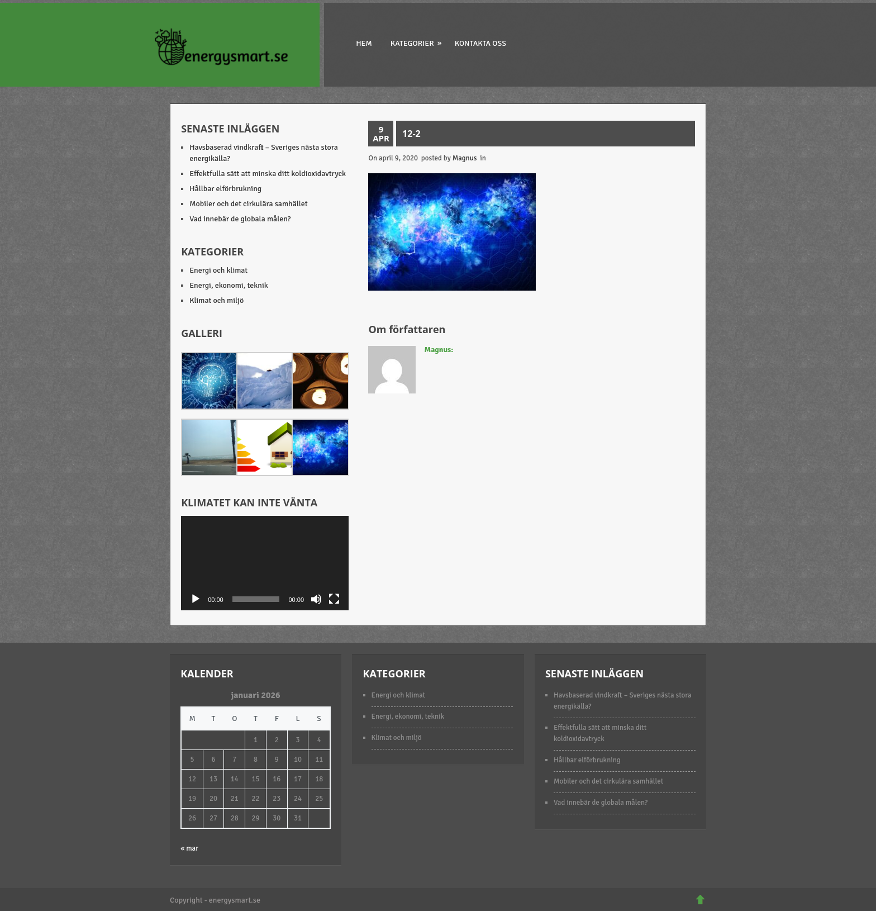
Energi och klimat (218, 270)
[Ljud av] (316, 599)
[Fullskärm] (334, 599)
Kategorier (417, 42)
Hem (364, 43)
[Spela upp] (195, 599)
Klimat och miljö (216, 300)
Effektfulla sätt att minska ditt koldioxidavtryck (267, 173)
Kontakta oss (480, 43)
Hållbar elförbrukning (225, 188)
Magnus (465, 158)
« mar (189, 848)
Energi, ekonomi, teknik (228, 285)
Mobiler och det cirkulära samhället (248, 203)
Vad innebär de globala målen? (240, 219)
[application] (265, 563)
